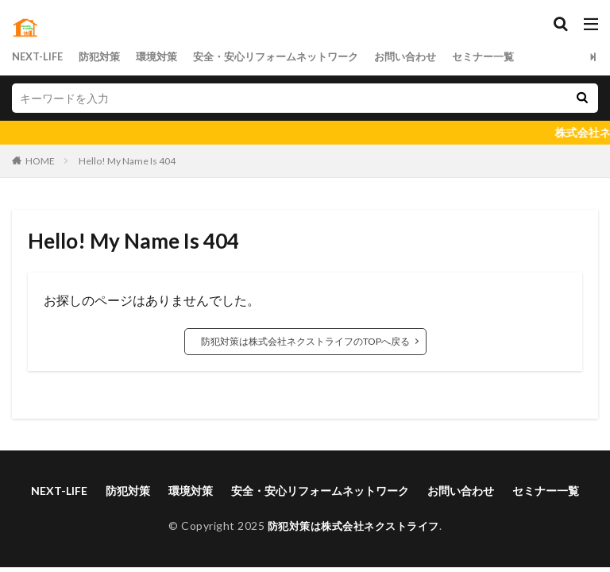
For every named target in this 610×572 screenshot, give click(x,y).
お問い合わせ (432, 57)
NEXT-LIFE (40, 57)
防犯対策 (106, 57)
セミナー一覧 (514, 57)
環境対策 (167, 57)
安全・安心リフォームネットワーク (294, 57)
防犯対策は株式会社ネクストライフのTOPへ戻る (305, 341)
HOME (40, 161)
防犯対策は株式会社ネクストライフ (353, 525)
